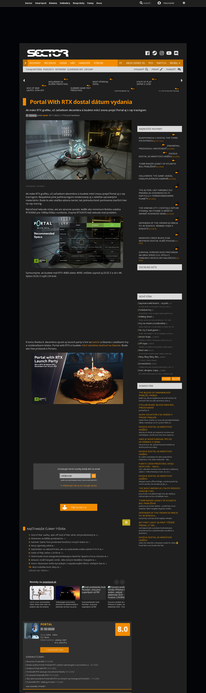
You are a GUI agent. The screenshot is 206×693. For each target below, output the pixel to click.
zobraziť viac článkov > (39, 570)
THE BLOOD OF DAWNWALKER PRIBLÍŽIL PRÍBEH (154, 394)
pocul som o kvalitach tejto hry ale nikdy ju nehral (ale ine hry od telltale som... (157, 495)
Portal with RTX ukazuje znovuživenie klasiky (45, 671)
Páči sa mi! (78, 507)
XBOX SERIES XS (135, 63)
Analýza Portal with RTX (36, 668)
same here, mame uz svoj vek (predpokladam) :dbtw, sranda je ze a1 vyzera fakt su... (159, 421)
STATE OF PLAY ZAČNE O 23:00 (144, 82)
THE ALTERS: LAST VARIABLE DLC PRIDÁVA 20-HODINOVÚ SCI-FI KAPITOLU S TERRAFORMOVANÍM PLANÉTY (156, 194)
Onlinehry (65, 3)
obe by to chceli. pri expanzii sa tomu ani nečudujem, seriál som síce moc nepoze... (157, 433)
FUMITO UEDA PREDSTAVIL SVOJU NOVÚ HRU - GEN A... (156, 465)
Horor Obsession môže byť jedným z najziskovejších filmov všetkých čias (69, 563)
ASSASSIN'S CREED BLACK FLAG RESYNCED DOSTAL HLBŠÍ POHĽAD (157, 239)
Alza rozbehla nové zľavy (46, 567)
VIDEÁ (63, 63)
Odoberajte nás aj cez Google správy (79, 485)
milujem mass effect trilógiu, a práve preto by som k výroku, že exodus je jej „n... (158, 482)
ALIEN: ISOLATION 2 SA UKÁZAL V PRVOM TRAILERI (156, 416)
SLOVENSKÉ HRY (75, 69)
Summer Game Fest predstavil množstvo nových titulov (60, 542)
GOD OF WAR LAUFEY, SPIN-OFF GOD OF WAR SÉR (35, 90)
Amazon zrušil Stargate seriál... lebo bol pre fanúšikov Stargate (63, 559)
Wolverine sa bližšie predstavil (48, 538)
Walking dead (145, 316)
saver (45, 115)
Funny (90, 3)
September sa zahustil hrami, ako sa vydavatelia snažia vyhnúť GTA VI (67, 549)
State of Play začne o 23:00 (47, 552)
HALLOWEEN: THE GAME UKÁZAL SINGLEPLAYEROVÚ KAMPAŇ (156, 177)
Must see (143, 350)
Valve (48, 634)
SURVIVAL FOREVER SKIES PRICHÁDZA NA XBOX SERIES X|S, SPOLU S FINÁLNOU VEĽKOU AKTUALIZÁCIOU (158, 255)
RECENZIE (50, 63)
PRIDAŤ (155, 69)
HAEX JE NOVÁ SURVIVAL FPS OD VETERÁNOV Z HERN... (155, 440)
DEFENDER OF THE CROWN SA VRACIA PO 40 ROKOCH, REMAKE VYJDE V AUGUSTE (158, 225)
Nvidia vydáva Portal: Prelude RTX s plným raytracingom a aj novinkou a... (58, 665)
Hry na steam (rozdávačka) (152, 323)
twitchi (96, 342)
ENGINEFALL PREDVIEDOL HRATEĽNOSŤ (159, 147)
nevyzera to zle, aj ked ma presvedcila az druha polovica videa (157, 445)
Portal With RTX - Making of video (40, 682)
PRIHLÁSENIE (168, 3)
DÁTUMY (88, 69)
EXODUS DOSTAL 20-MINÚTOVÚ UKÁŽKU (158, 155)
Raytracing (32, 115)
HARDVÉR (84, 63)
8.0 (122, 629)
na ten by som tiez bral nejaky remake (155, 518)
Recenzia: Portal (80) (35, 661)
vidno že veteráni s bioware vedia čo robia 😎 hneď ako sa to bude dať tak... (158, 544)
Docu (99, 3)
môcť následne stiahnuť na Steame (100, 345)
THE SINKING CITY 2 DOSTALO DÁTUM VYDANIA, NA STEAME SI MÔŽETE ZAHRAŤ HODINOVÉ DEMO (159, 210)
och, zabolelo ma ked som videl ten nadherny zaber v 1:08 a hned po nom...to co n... (158, 470)
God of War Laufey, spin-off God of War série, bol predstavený (64, 534)
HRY (72, 63)
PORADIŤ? (171, 69)
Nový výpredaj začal (43, 545)
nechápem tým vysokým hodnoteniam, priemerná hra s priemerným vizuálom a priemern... (156, 530)
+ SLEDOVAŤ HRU (54, 649)
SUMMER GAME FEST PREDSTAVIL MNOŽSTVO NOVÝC (81, 90)
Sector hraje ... (145, 336)
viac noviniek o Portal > (36, 686)
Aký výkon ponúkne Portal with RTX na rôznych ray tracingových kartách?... (58, 678)
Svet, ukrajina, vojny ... (149, 370)
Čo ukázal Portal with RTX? (37, 675)
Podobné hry (145, 309)
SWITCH (161, 63)
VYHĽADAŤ (139, 69)
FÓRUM (98, 63)
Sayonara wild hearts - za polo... (154, 303)
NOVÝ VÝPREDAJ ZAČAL (100, 82)
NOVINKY (35, 63)
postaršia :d (144, 410)
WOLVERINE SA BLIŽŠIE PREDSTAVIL (58, 82)
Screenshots (145, 363)
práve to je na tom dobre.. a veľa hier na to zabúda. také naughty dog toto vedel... (157, 507)
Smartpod (40, 3)
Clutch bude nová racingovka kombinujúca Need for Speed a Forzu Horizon (69, 556)
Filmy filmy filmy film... (149, 356)
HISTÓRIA (37, 69)
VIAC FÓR (176, 379)
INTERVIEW (60, 69)
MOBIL (174, 63)
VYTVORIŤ (166, 379)
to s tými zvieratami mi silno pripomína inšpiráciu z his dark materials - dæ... (155, 458)
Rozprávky (78, 3)
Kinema (53, 3)
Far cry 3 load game (148, 330)
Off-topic (143, 343)
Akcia (46, 637)
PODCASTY (48, 69)
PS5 (150, 63)
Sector (28, 3)
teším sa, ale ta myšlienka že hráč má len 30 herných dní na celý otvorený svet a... (157, 399)
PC (120, 63)
